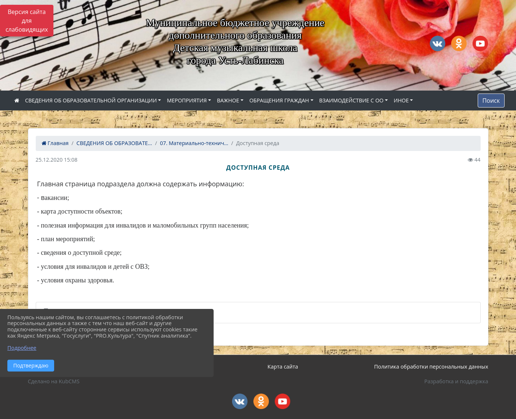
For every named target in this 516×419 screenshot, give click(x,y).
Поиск (491, 100)
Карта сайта (282, 366)
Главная (55, 143)
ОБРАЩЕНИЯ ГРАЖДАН (279, 100)
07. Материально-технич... (194, 143)
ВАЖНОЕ (228, 100)
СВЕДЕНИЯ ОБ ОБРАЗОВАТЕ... (114, 143)
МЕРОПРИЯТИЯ (187, 100)
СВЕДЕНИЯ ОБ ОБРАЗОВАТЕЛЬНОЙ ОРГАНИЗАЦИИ (91, 100)
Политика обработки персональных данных (431, 366)
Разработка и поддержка (456, 381)
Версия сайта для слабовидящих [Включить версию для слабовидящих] (27, 21)
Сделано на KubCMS (54, 381)
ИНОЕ (401, 100)
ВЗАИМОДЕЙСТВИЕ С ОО (351, 100)
